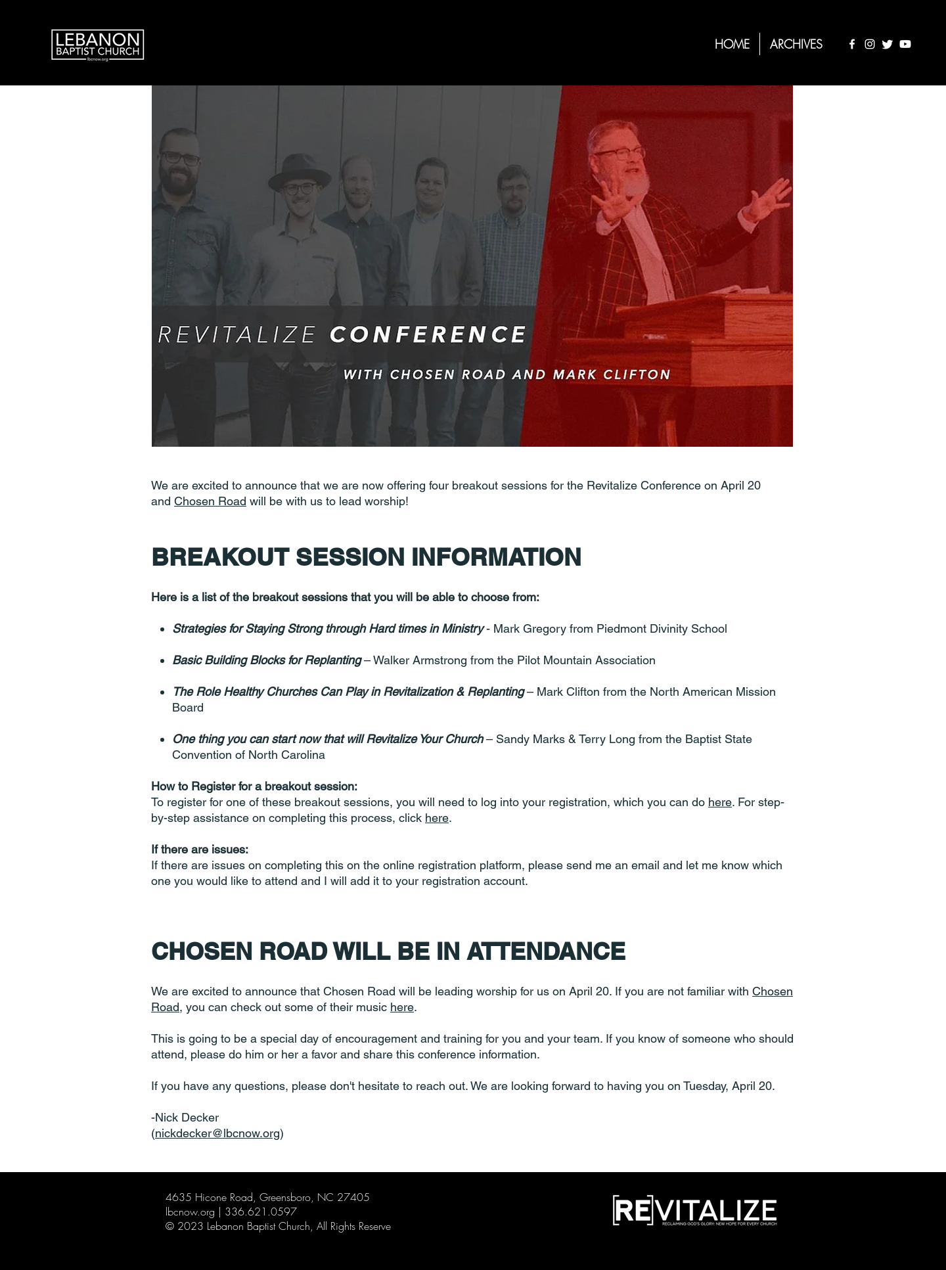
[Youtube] (905, 44)
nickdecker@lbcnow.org (217, 1133)
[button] (796, 44)
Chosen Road (210, 501)
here (720, 802)
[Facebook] (852, 44)
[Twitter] (887, 44)
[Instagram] (869, 44)
